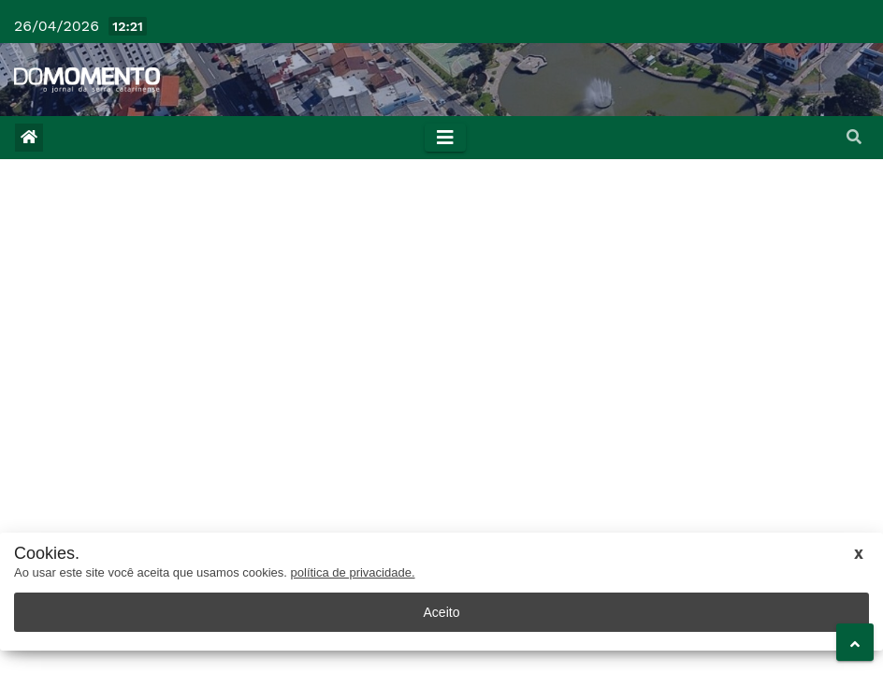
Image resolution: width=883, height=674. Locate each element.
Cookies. (47, 553)
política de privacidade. (353, 572)
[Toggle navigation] (445, 138)
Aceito (442, 612)
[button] (854, 137)
